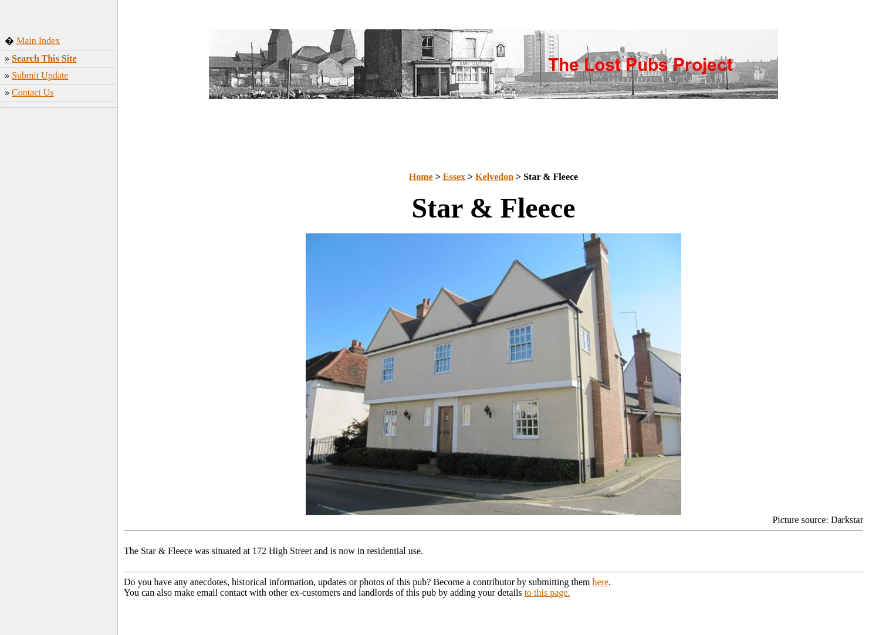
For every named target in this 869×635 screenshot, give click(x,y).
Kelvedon (494, 177)
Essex (454, 177)
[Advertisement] (59, 296)
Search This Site (44, 58)
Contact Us (33, 92)
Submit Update (40, 75)
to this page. (547, 592)
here (601, 582)
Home (421, 177)
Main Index (38, 41)
